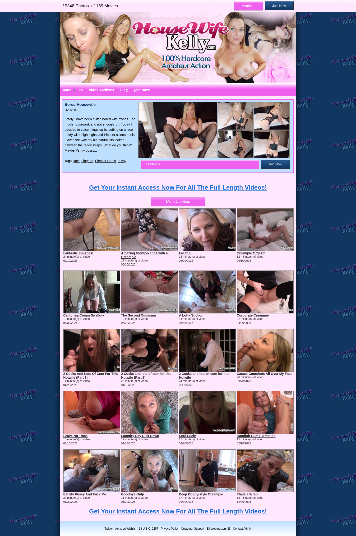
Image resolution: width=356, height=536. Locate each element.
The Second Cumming (138, 315)
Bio (80, 90)
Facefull (185, 253)
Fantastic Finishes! (78, 253)
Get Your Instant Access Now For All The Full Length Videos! (178, 187)
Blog (124, 90)
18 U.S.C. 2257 (148, 528)
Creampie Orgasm (251, 253)
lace (77, 161)
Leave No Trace (75, 436)
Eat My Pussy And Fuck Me (84, 494)
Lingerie (87, 161)
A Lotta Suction (191, 315)
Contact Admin (242, 528)
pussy (122, 161)
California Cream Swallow (83, 315)
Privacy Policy (170, 528)
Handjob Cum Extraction (256, 436)
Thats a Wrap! (248, 494)
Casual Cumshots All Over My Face (264, 374)
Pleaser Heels (105, 161)
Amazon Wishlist (125, 528)
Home (66, 90)
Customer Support (192, 528)
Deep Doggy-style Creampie (201, 494)
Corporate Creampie (253, 315)
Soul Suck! (187, 436)
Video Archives (101, 90)
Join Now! (142, 90)
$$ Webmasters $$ (219, 528)
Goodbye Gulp (132, 494)
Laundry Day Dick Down (140, 436)
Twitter (108, 528)
